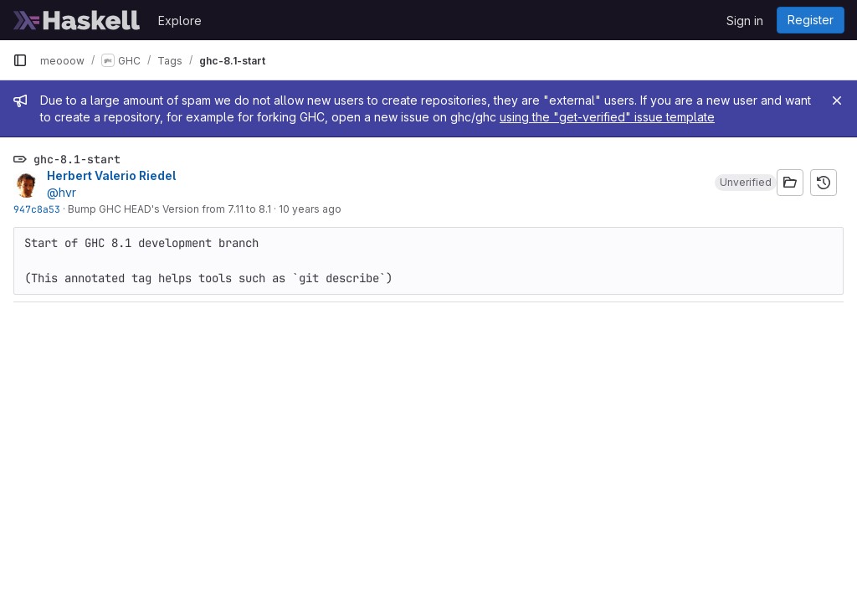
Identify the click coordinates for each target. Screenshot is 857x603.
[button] (746, 182)
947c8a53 (36, 209)
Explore (180, 20)
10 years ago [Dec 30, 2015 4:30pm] (310, 209)
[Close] (837, 100)
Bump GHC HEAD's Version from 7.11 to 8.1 (169, 209)
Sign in (744, 20)
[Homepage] (77, 20)
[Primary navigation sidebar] (20, 60)
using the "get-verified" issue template (607, 117)
